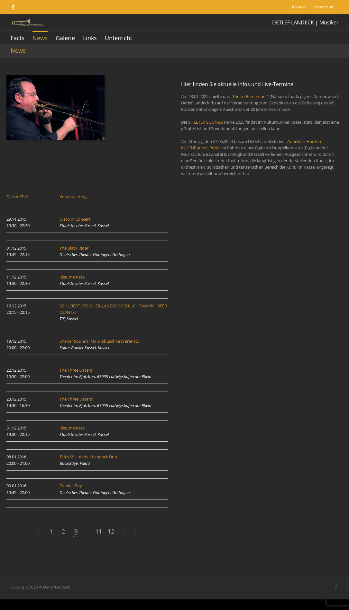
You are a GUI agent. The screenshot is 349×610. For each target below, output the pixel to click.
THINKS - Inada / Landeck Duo (88, 457)
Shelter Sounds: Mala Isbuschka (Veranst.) (99, 341)
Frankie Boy (71, 486)
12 (111, 531)
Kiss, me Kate (72, 277)
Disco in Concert (75, 219)
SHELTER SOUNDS (205, 122)
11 (99, 531)
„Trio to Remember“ (250, 96)
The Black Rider (74, 248)
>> (135, 531)
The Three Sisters (76, 370)
